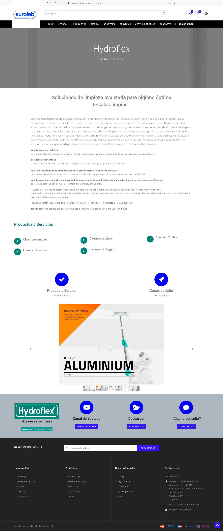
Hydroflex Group (86, 426)
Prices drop (74, 476)
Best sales (73, 486)
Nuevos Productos (27, 481)
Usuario (21, 491)
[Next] (192, 349)
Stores (21, 486)
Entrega (22, 476)
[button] (175, 24)
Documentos (136, 426)
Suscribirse (148, 448)
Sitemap (72, 496)
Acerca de (122, 486)
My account (23, 496)
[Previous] (30, 349)
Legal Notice (123, 481)
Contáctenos (186, 426)
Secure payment (125, 491)
